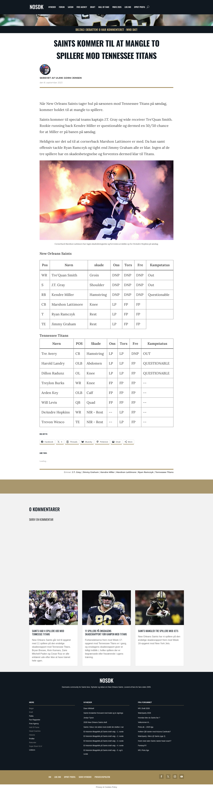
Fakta (31, 716)
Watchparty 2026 (144, 713)
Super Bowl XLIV (35, 746)
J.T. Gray (76, 472)
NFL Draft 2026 (144, 708)
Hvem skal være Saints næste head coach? (154, 741)
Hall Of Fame (103, 6)
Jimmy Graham (91, 472)
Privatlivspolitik (102, 776)
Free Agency (82, 6)
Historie (32, 735)
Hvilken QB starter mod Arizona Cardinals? (154, 732)
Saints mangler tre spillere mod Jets (158, 631)
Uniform (32, 750)
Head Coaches (34, 731)
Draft (92, 6)
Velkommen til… (144, 722)
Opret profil (139, 6)
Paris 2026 (116, 6)
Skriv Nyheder (85, 776)
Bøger (31, 708)
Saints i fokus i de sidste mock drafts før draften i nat (104, 727)
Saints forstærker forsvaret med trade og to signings (103, 713)
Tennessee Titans (164, 472)
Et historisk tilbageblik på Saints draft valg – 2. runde (104, 736)
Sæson (70, 6)
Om (50, 776)
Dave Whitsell (89, 708)
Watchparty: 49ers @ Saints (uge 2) (151, 736)
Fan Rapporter (34, 720)
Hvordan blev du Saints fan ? (149, 718)
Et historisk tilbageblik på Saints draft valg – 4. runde (104, 746)
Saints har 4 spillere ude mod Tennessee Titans (48, 632)
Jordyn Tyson (89, 718)
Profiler (32, 739)
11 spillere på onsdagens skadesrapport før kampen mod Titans (106, 632)
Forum (62, 6)
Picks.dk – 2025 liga (145, 727)
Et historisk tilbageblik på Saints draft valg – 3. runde (104, 741)
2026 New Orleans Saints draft (95, 722)
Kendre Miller (107, 472)
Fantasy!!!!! (142, 746)
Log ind (128, 6)
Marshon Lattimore (126, 472)
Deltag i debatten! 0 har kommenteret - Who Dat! (106, 29)
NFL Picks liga (143, 750)
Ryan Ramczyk (146, 472)
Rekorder (32, 743)
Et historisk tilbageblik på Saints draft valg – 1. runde (104, 732)
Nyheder (52, 6)
